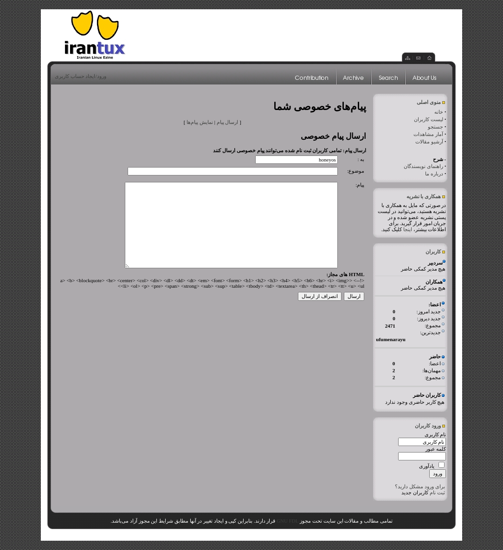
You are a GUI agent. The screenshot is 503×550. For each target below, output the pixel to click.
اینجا (407, 229)
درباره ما (434, 173)
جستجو (435, 126)
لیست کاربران (428, 119)
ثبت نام (437, 492)
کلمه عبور (436, 449)
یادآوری (426, 466)
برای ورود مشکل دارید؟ (420, 486)
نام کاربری (435, 434)
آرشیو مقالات (429, 141)
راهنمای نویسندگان (423, 166)
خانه (438, 112)
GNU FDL (287, 521)
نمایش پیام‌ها (200, 122)
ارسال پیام (228, 122)
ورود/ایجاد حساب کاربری (80, 76)
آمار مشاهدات (428, 134)
